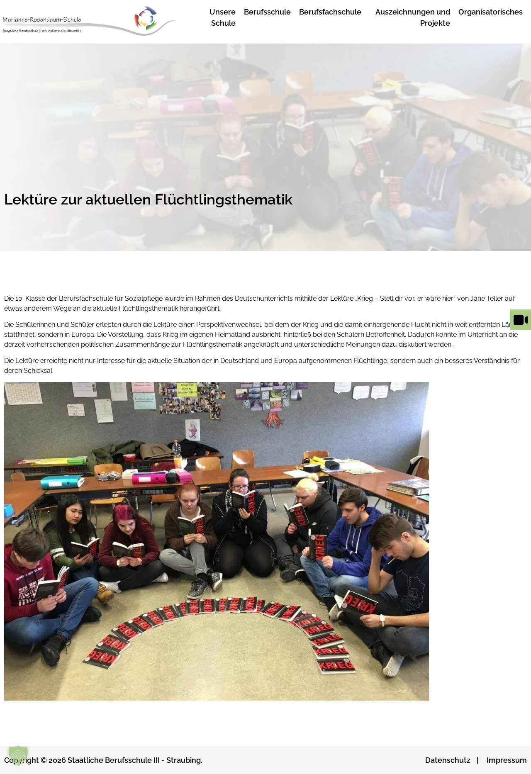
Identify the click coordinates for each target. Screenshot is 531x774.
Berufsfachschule (330, 11)
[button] (18, 755)
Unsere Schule (222, 17)
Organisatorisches (490, 11)
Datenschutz (447, 760)
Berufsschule (267, 11)
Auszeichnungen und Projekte (412, 17)
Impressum (507, 760)
